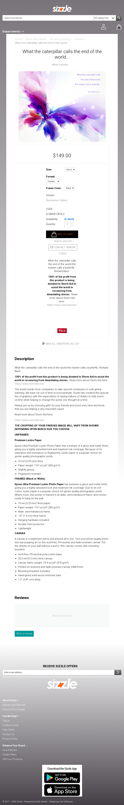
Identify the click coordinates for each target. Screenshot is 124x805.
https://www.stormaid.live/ (62, 304)
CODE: (49, 209)
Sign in (6, 720)
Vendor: (50, 195)
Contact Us (8, 734)
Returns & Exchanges (14, 709)
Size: (49, 169)
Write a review (60, 64)
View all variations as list (62, 343)
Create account (11, 725)
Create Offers (10, 754)
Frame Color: (54, 188)
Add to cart (65, 234)
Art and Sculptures (60, 39)
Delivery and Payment (14, 705)
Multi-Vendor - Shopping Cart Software (54, 801)
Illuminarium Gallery (56, 200)
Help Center (9, 729)
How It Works (10, 750)
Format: (50, 176)
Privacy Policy (10, 738)
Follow (62, 253)
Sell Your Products (12, 759)
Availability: (52, 219)
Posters (79, 39)
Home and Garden (36, 39)
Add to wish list (63, 241)
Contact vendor (62, 247)
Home (18, 39)
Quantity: (51, 224)
